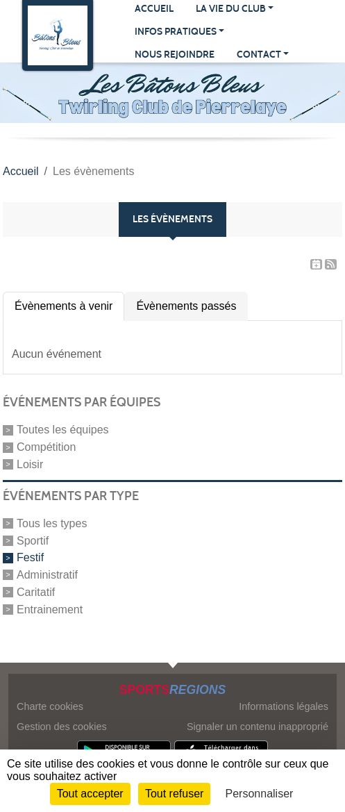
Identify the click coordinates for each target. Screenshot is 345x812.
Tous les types (52, 523)
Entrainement (50, 609)
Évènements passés (186, 306)
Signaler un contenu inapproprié (257, 726)
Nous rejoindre (174, 54)
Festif (30, 557)
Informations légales (283, 706)
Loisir (30, 464)
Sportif (33, 540)
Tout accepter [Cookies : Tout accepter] (90, 793)
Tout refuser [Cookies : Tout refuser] (174, 793)
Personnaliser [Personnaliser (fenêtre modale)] (260, 793)
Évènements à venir (63, 306)
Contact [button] (259, 54)
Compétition (46, 447)
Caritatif (36, 592)
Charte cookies (50, 706)
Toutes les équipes (63, 430)
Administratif (47, 575)
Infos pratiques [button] (176, 32)
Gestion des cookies (62, 726)
